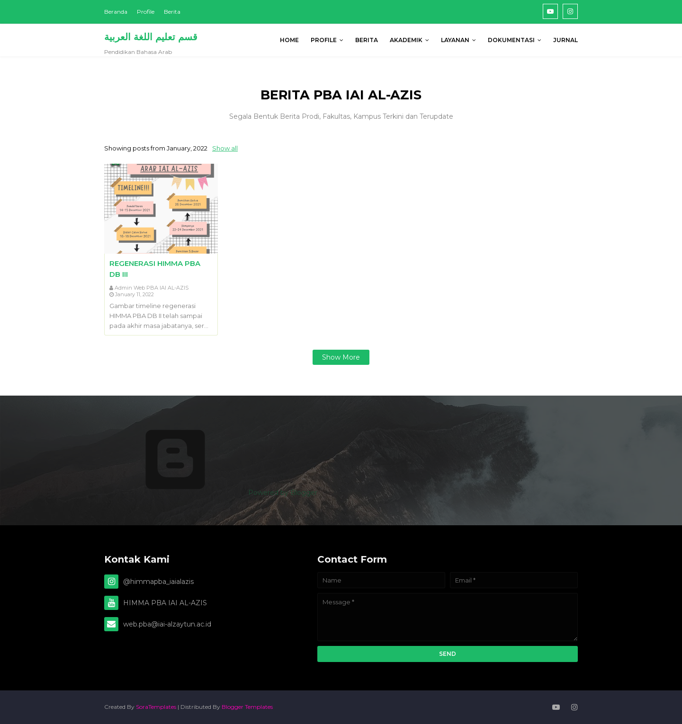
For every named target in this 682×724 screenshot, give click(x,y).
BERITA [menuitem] (366, 40)
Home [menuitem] (289, 40)
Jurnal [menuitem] (565, 40)
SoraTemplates (156, 706)
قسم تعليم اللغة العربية (150, 37)
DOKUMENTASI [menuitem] (511, 40)
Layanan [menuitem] (455, 40)
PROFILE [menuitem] (324, 40)
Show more (341, 357)
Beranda (115, 11)
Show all (225, 148)
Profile (145, 11)
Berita (172, 11)
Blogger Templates (247, 706)
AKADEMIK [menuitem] (406, 40)
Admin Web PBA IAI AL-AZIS (151, 287)
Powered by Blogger (210, 492)
